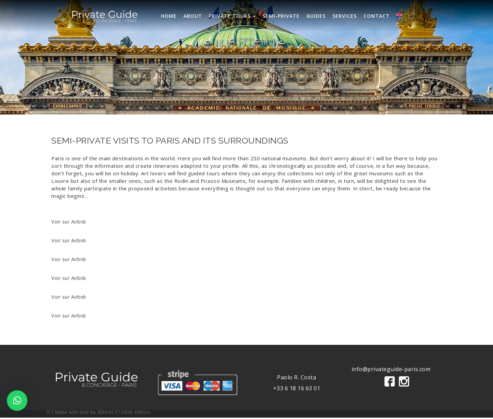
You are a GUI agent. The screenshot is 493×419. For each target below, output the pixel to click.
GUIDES (316, 16)
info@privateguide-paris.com (391, 369)
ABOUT (193, 16)
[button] (17, 400)
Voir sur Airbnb (68, 221)
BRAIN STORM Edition (124, 412)
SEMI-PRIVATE (281, 16)
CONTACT (377, 16)
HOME (169, 16)
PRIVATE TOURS (232, 16)
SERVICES (344, 16)
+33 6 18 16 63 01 (296, 388)
